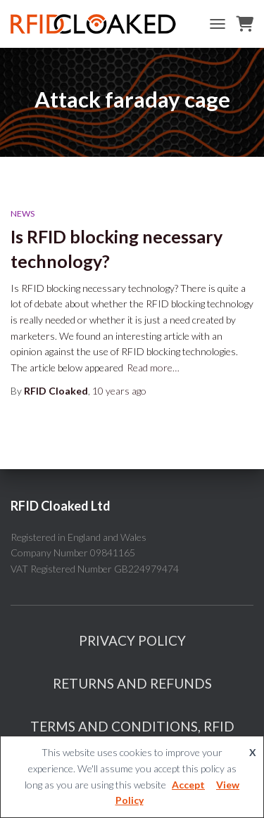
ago (119, 391)
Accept (188, 785)
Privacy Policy (132, 640)
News (22, 213)
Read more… (153, 367)
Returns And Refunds (132, 683)
